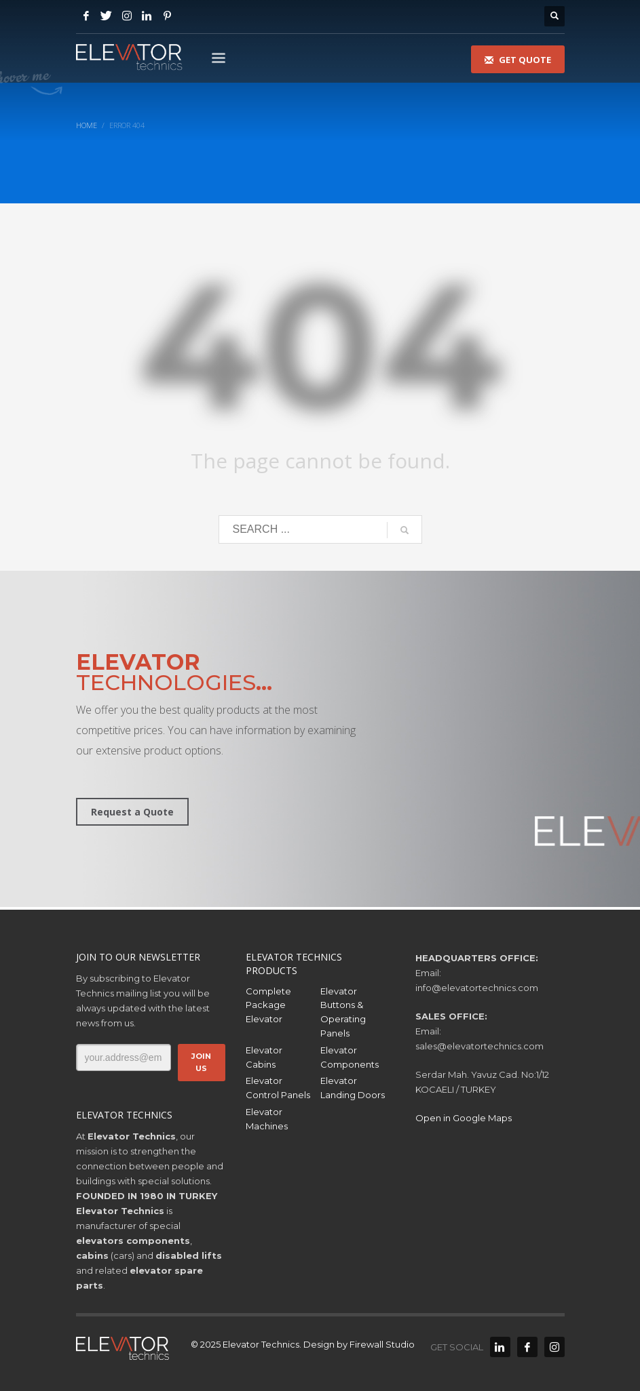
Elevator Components (349, 1057)
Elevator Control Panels (278, 1087)
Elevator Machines (267, 1118)
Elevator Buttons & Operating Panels (343, 1012)
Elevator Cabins (264, 1057)
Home (86, 125)
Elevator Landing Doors (352, 1087)
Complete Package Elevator (268, 1005)
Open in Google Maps (463, 1117)
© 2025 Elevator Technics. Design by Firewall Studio (303, 1344)
